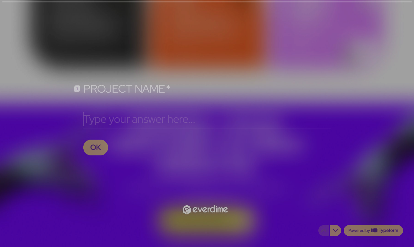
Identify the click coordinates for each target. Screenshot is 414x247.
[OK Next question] (95, 147)
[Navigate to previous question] (323, 230)
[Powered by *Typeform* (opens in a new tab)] (373, 230)
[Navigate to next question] (335, 230)
